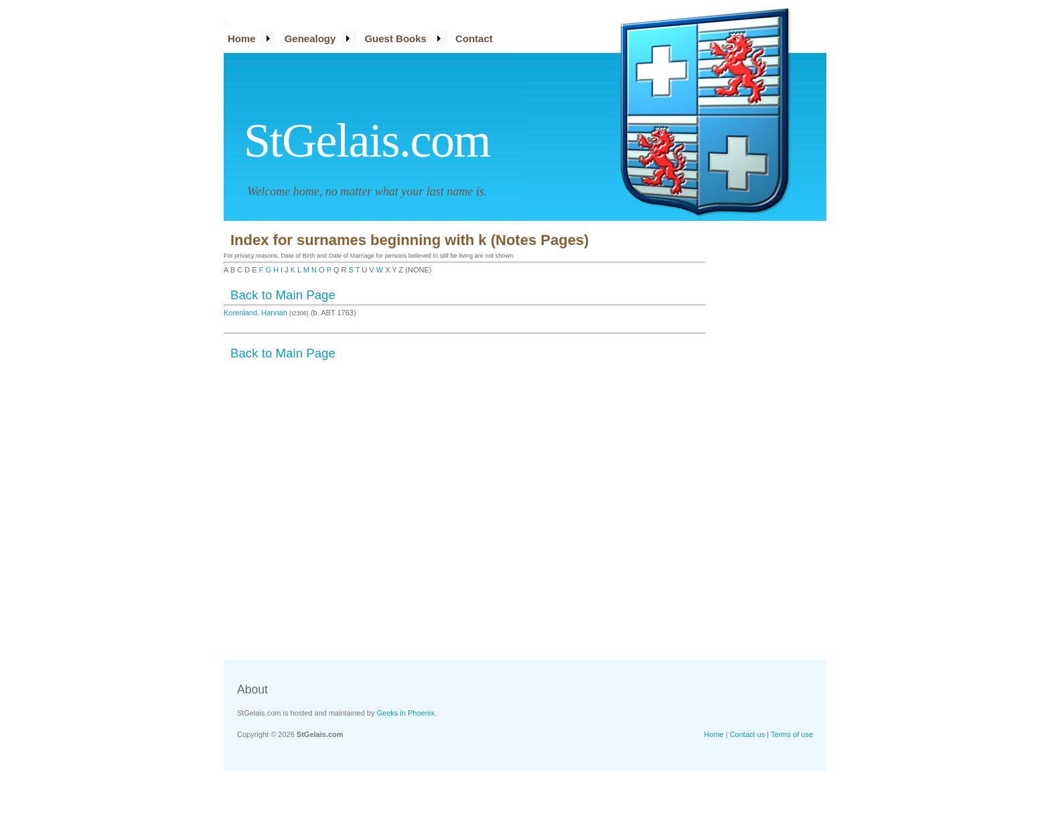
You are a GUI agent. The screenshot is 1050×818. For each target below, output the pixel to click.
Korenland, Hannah (256, 313)
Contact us (747, 734)
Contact (474, 38)
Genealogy (310, 38)
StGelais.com (367, 140)
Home (242, 38)
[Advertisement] (772, 438)
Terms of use (792, 734)
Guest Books (395, 38)
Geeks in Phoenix (406, 713)
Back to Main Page (282, 295)
